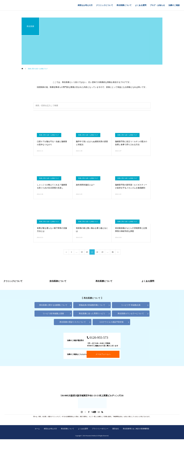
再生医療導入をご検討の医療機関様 (136, 429)
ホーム (37, 429)
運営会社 (115, 429)
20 (87, 252)
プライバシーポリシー (100, 429)
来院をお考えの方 (85, 5)
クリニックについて (104, 5)
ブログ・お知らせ (157, 5)
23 (102, 252)
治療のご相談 (174, 5)
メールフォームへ (103, 354)
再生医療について (124, 5)
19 (82, 252)
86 (113, 252)
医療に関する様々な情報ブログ (49, 135)
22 (97, 252)
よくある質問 (140, 5)
